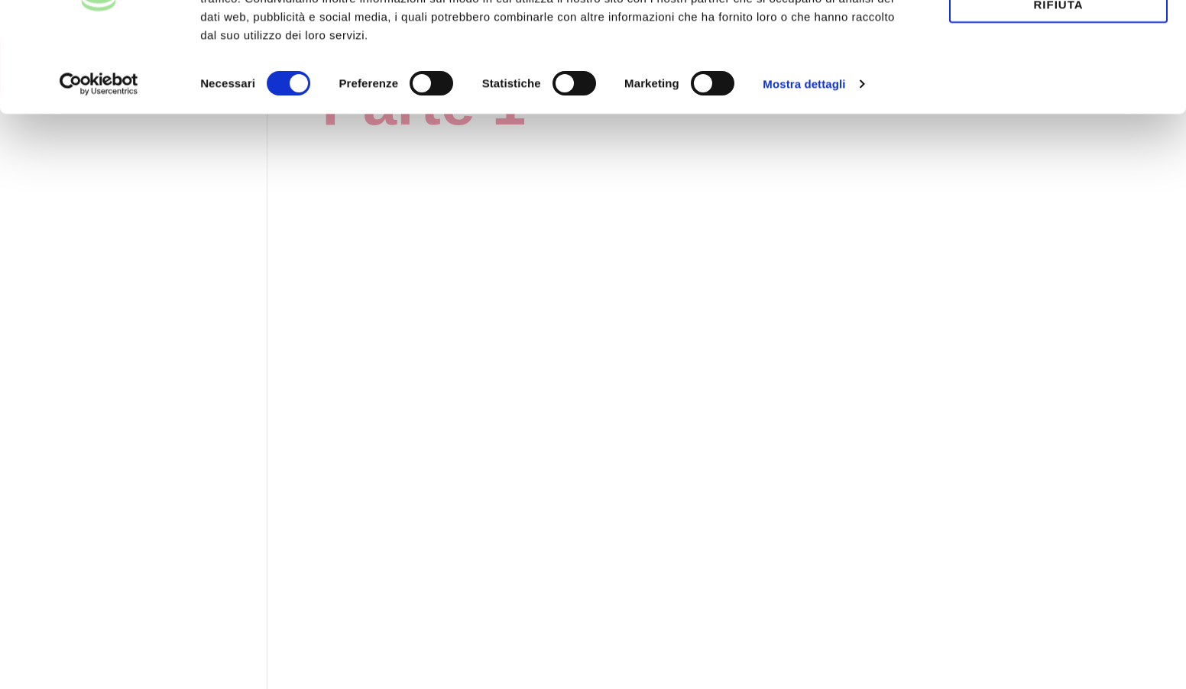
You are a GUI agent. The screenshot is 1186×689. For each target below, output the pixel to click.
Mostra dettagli (804, 160)
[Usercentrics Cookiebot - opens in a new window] (99, 160)
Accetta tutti (1058, 37)
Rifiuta (1058, 80)
